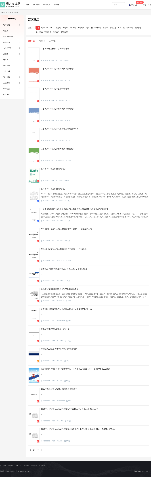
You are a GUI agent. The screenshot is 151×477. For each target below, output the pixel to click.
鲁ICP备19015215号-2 (141, 471)
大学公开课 (7, 48)
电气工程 (89, 28)
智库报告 (36, 5)
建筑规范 (113, 28)
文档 (9, 13)
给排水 (105, 28)
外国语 (5, 54)
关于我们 (3, 465)
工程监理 (57, 28)
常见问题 (42, 465)
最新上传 (31, 41)
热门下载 (52, 41)
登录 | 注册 (146, 5)
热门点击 (42, 41)
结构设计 (44, 28)
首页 (27, 5)
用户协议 (26, 465)
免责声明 (34, 465)
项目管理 (72, 28)
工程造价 (81, 28)
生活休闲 (6, 94)
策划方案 (46, 5)
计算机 (5, 60)
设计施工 (39, 32)
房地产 (65, 28)
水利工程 (121, 28)
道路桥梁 (138, 28)
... (41, 54)
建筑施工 (57, 5)
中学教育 (6, 42)
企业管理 (6, 83)
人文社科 (6, 71)
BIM (51, 28)
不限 (37, 28)
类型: (30, 28)
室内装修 (47, 32)
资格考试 (6, 77)
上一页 (32, 450)
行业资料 (6, 65)
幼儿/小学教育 (8, 36)
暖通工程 (97, 28)
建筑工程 (64, 32)
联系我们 (10, 465)
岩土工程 (129, 28)
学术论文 (6, 89)
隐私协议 (18, 465)
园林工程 (56, 32)
